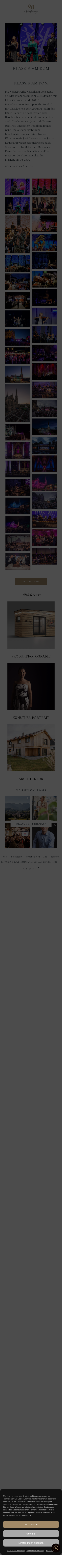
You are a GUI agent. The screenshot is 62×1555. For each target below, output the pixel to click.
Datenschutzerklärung (16, 1551)
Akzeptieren (31, 1524)
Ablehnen (31, 1533)
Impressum (50, 1551)
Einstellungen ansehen (31, 1542)
